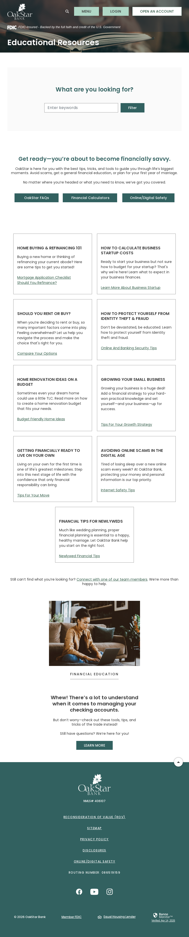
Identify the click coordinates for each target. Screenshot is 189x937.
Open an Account (157, 11)
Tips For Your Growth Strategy (126, 424)
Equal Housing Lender (120, 917)
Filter (132, 107)
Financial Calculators (90, 197)
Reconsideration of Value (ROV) (94, 817)
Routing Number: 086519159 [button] (95, 872)
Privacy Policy (94, 839)
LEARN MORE (98, 745)
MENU (90, 11)
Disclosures (94, 850)
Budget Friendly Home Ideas (41, 419)
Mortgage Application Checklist (44, 277)
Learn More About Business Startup (130, 287)
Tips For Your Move (33, 495)
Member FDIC (72, 917)
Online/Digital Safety (148, 197)
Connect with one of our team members (112, 579)
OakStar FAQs (36, 197)
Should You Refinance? (37, 282)
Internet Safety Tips (118, 490)
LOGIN (119, 11)
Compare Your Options (37, 353)
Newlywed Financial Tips (79, 555)
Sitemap (94, 828)
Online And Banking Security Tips (129, 348)
